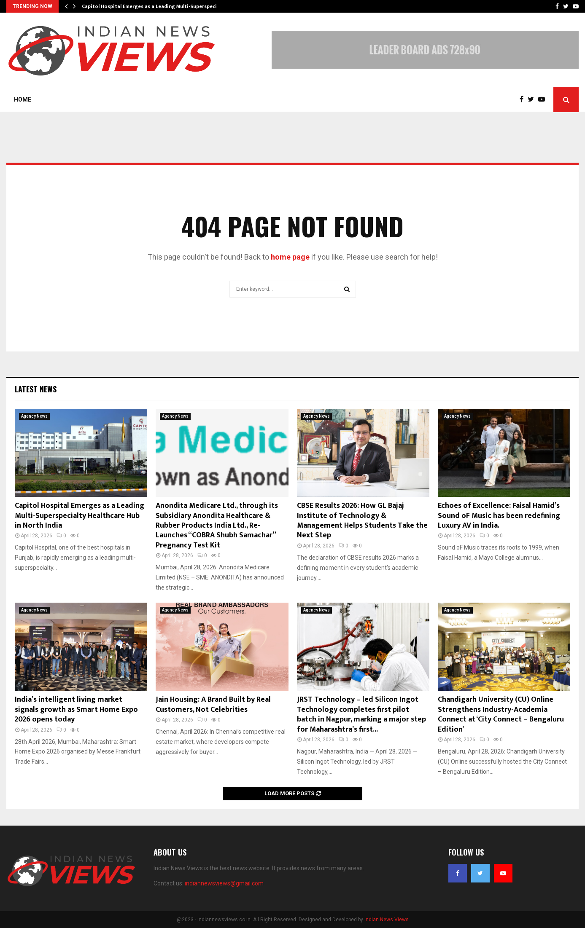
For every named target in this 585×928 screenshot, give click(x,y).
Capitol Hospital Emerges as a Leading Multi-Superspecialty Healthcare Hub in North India (79, 515)
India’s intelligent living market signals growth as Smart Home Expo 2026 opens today (76, 709)
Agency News (34, 416)
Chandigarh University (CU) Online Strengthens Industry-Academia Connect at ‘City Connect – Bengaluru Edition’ (501, 714)
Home (22, 99)
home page (290, 256)
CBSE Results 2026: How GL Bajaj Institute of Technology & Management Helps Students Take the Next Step (362, 520)
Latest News (36, 389)
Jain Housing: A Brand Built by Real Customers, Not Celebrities (213, 704)
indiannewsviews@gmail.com (224, 883)
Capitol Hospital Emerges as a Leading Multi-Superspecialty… (156, 6)
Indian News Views (386, 920)
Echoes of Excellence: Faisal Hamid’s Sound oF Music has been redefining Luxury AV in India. (499, 515)
